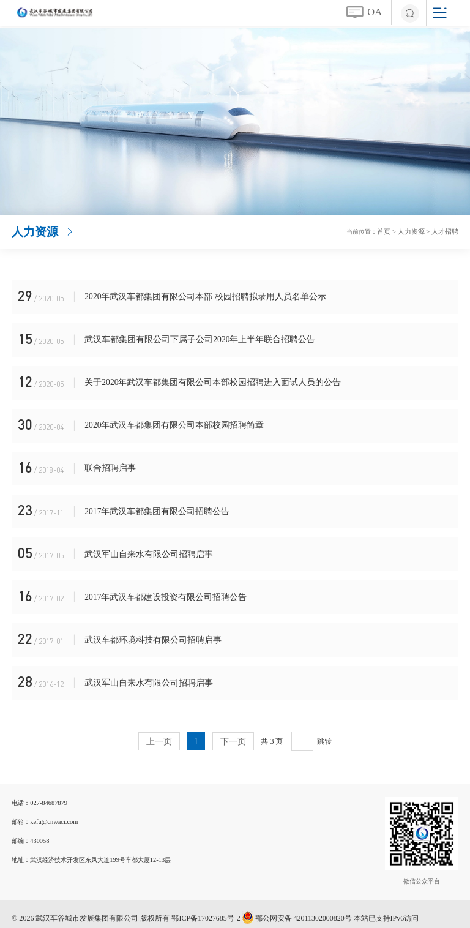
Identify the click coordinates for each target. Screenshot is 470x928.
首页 (390, 231)
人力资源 (415, 231)
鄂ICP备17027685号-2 (205, 909)
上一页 (159, 733)
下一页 (233, 733)
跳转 (323, 732)
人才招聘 (446, 231)
